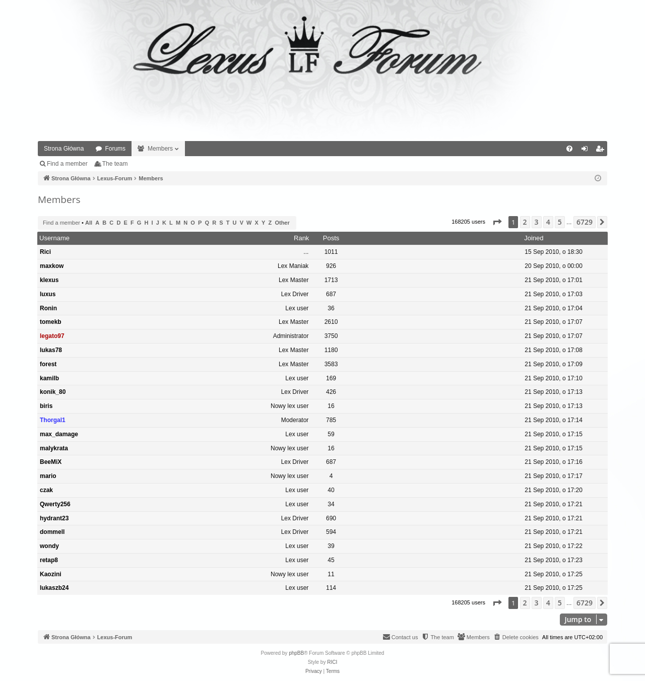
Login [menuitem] (587, 150)
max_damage (59, 434)
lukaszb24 (54, 587)
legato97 (52, 335)
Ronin (48, 308)
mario (48, 476)
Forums (115, 148)
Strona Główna (64, 148)
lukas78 (51, 350)
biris (46, 406)
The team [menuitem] (115, 163)
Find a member (67, 163)
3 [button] (537, 222)
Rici (45, 251)
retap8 (49, 560)
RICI (332, 662)
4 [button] (548, 222)
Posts (331, 238)
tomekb (50, 321)
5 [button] (560, 222)
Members (160, 148)
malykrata (54, 448)
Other (282, 223)
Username (54, 238)
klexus (49, 280)
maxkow (51, 265)
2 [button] (525, 222)
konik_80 (53, 391)
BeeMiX (50, 461)
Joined (533, 238)
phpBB (296, 653)
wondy (49, 546)
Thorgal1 (53, 420)
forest (48, 364)
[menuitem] (569, 148)
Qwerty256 (55, 504)
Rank (301, 238)
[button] (496, 222)
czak (46, 490)
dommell (52, 531)
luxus (47, 294)
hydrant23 (54, 518)
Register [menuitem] (602, 150)
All (88, 223)
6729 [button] (584, 222)
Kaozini (50, 574)
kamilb (49, 378)
